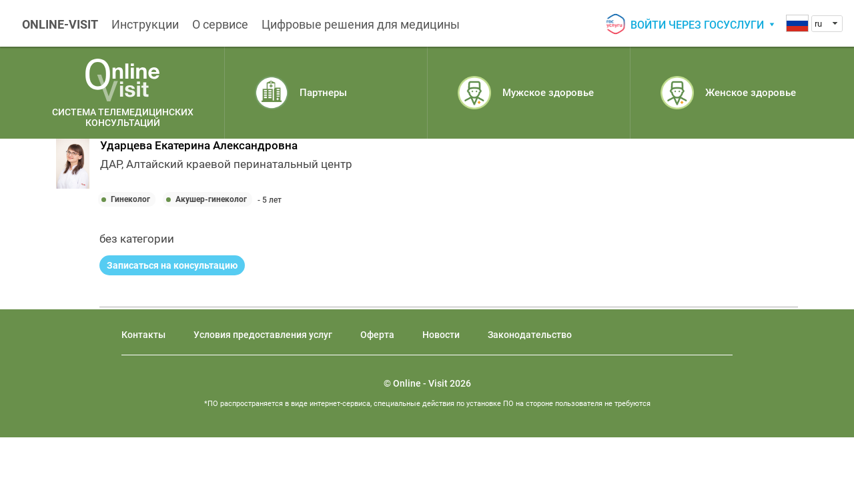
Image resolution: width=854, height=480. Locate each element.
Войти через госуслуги (697, 25)
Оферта (377, 334)
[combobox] (827, 23)
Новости (441, 334)
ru (818, 24)
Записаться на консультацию (172, 265)
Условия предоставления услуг (262, 334)
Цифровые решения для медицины (361, 24)
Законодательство (530, 334)
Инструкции (145, 24)
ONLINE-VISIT (60, 24)
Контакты (143, 334)
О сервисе (220, 24)
